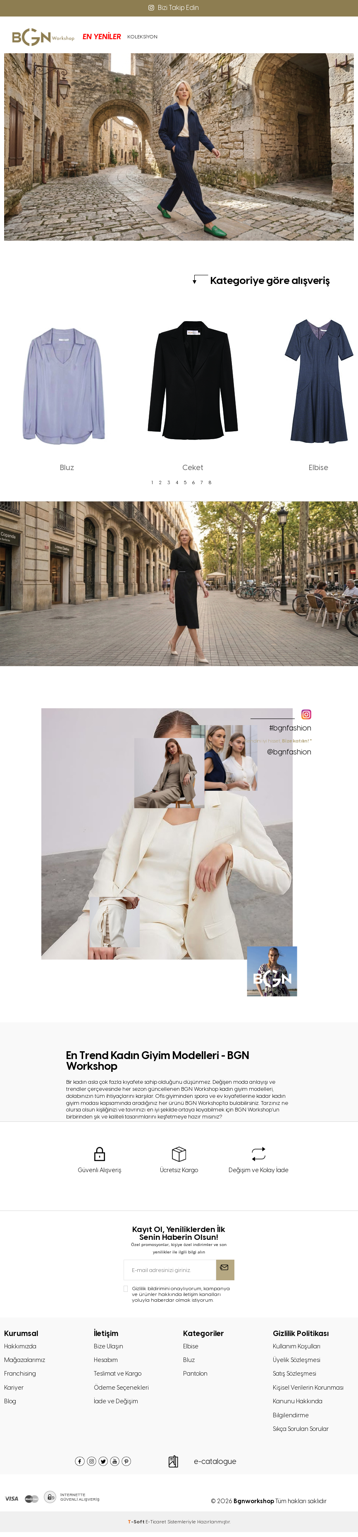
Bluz (189, 1361)
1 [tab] (152, 482)
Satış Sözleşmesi (296, 1376)
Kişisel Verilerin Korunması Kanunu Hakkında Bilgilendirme (309, 1405)
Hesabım (106, 1361)
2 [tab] (160, 482)
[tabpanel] (67, 390)
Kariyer (14, 1390)
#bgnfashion (290, 728)
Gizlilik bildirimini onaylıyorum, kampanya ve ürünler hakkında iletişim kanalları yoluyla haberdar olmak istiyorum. (181, 1295)
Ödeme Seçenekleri (122, 1390)
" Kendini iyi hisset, (277, 747)
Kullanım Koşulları (297, 1347)
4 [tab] (177, 482)
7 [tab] (201, 482)
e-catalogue (215, 1466)
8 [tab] (210, 482)
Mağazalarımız (26, 1361)
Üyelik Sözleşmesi (298, 1361)
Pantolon (196, 1376)
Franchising (21, 1376)
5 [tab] (185, 482)
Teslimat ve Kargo (119, 1376)
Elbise (191, 1347)
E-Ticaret (156, 1527)
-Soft (137, 1526)
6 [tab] (193, 482)
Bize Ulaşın (109, 1347)
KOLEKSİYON (119, 37)
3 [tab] (168, 482)
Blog (10, 1405)
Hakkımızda (21, 1347)
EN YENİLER (79, 37)
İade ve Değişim (116, 1405)
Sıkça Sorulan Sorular (303, 1434)
